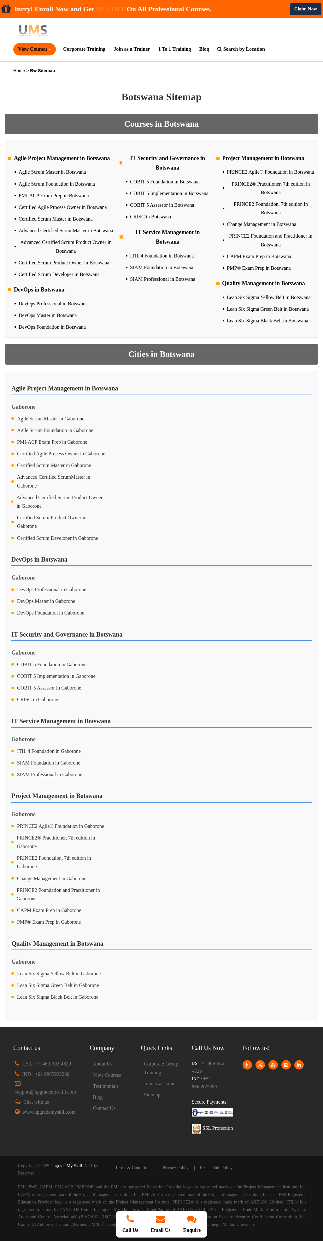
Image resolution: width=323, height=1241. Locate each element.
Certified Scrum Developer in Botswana (59, 274)
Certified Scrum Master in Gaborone (54, 465)
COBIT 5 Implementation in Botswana (169, 193)
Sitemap (152, 1094)
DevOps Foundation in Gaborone (50, 612)
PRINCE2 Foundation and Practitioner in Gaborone (58, 894)
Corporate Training (84, 49)
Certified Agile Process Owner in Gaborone (61, 453)
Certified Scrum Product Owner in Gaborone (51, 522)
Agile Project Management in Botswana (62, 158)
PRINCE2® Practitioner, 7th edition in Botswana (271, 188)
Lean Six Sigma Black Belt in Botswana (267, 320)
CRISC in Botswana (150, 216)
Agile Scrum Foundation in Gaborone (55, 430)
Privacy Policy (175, 1167)
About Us (103, 1063)
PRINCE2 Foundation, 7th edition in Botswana (271, 208)
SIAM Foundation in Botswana (161, 267)
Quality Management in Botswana (263, 283)
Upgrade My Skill (66, 1165)
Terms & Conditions (133, 1167)
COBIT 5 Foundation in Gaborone (51, 664)
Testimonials (106, 1086)
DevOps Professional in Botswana (53, 303)
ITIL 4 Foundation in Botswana (162, 255)
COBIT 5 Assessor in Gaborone (49, 687)
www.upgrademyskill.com (49, 1112)
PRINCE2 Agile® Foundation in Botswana (270, 172)
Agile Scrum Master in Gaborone (50, 418)
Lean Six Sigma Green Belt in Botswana (268, 309)
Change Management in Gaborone (51, 878)
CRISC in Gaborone (37, 699)
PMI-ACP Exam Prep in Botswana (54, 195)
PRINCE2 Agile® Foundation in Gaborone (60, 826)
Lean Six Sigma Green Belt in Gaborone (58, 985)
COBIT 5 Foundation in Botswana (164, 181)
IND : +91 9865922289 (45, 1074)
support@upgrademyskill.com (45, 1091)
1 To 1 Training (174, 49)
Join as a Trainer (132, 49)
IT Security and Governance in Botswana (167, 163)
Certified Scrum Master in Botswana (56, 219)
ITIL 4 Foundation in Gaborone (49, 751)
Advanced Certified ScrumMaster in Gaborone (53, 481)
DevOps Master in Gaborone (46, 601)
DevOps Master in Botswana (48, 315)
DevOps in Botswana (39, 289)
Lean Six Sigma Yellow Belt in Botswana (268, 297)
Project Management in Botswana (263, 158)
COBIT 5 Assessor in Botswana (162, 205)
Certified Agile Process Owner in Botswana (63, 207)
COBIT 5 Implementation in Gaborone (56, 676)
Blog (204, 49)
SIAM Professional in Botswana (162, 279)
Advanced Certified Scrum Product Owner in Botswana (65, 246)
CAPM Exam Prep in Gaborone (49, 910)
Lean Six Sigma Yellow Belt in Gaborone (59, 973)
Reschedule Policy (216, 1167)
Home (19, 70)
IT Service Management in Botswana (167, 237)
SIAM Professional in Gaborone (49, 774)
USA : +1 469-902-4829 (46, 1063)
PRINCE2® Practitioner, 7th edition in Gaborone (56, 842)
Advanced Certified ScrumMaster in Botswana (66, 230)
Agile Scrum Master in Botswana (52, 172)
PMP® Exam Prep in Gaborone (49, 922)
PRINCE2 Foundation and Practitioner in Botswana (270, 240)
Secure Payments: (210, 1102)
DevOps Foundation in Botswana (52, 327)
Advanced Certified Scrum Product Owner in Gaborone (59, 502)
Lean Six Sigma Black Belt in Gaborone (57, 997)
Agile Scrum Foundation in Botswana (57, 184)
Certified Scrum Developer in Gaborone (57, 538)
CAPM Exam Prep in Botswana (259, 256)
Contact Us (104, 1108)
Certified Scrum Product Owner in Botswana (64, 262)
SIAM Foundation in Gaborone (48, 762)
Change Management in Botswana (261, 224)
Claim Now (305, 8)
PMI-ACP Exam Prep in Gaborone (52, 442)
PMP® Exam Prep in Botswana (259, 268)
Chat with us (36, 1102)
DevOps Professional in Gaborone (51, 589)
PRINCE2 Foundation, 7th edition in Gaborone (54, 862)
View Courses (107, 1075)
